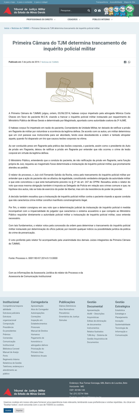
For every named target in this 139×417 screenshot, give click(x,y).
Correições (36, 316)
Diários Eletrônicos (67, 306)
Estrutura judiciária (11, 313)
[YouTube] (95, 10)
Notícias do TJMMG (50, 62)
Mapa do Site (129, 2)
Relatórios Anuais (39, 356)
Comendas (8, 338)
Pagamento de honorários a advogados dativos (39, 341)
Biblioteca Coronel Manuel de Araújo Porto (11, 352)
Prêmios (6, 334)
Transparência (102, 2)
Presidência (8, 327)
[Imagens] (99, 10)
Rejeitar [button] (19, 410)
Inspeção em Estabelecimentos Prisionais (39, 324)
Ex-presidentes (9, 331)
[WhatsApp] (129, 62)
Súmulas (63, 320)
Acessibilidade (116, 2)
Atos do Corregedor (39, 309)
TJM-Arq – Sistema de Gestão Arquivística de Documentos (97, 339)
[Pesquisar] (88, 10)
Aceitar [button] (8, 410)
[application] (55, 19)
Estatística (120, 310)
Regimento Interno (11, 359)
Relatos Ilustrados (95, 331)
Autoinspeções (37, 313)
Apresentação (37, 306)
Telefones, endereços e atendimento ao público (13, 370)
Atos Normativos (66, 309)
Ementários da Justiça (69, 316)
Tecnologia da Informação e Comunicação (121, 331)
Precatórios (64, 313)
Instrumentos (93, 328)
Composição (8, 324)
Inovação (119, 321)
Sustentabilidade (122, 324)
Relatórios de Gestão (12, 363)
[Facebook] (125, 62)
